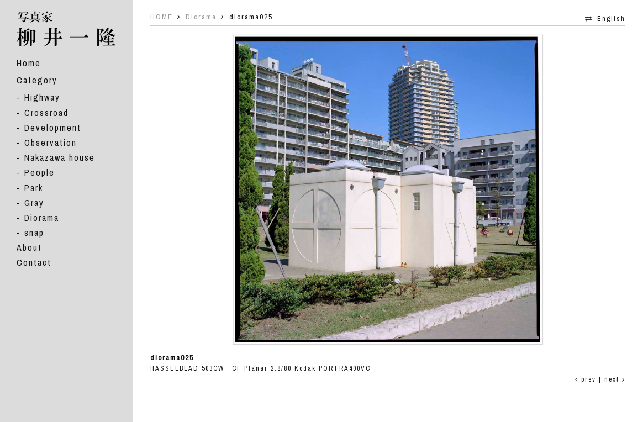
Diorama (41, 218)
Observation (50, 142)
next (614, 379)
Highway (42, 97)
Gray (34, 203)
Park (33, 188)
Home (29, 63)
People (39, 172)
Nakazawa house (59, 157)
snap (34, 232)
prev (585, 379)
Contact (34, 262)
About (29, 247)
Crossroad (46, 113)
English (611, 18)
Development (52, 128)
